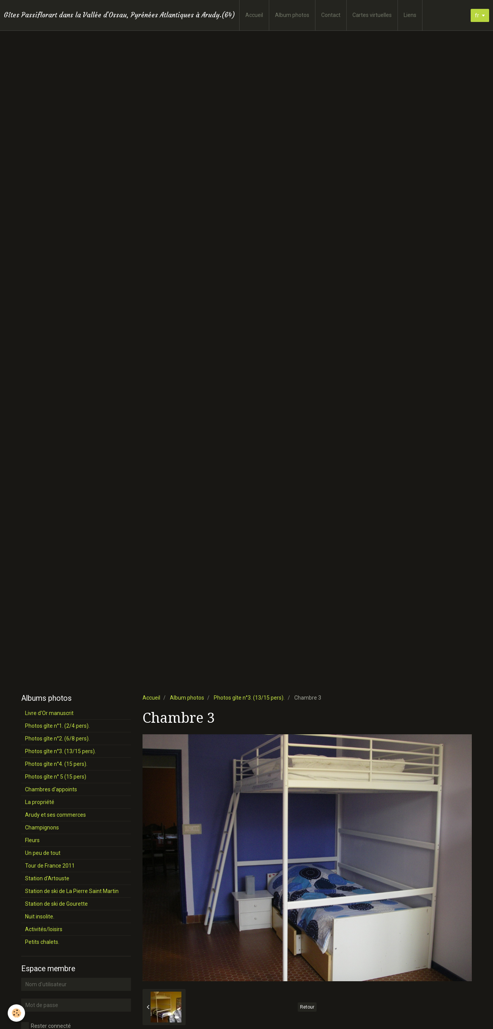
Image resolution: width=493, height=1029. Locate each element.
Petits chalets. (42, 942)
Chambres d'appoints (51, 789)
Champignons (42, 827)
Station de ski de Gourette (56, 904)
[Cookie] (16, 1013)
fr (477, 15)
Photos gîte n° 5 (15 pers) (55, 777)
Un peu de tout (42, 853)
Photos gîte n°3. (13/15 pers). (249, 698)
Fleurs (32, 840)
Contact (330, 15)
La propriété (39, 802)
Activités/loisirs (43, 929)
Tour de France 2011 (50, 866)
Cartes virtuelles (372, 15)
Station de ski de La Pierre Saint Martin (72, 891)
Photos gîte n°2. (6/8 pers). (57, 738)
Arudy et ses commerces (55, 815)
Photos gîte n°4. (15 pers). (56, 764)
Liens (410, 15)
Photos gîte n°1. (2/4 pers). (57, 726)
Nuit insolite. (39, 916)
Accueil (254, 15)
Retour (307, 1007)
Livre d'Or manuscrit (49, 713)
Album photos (292, 15)
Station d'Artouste (47, 878)
